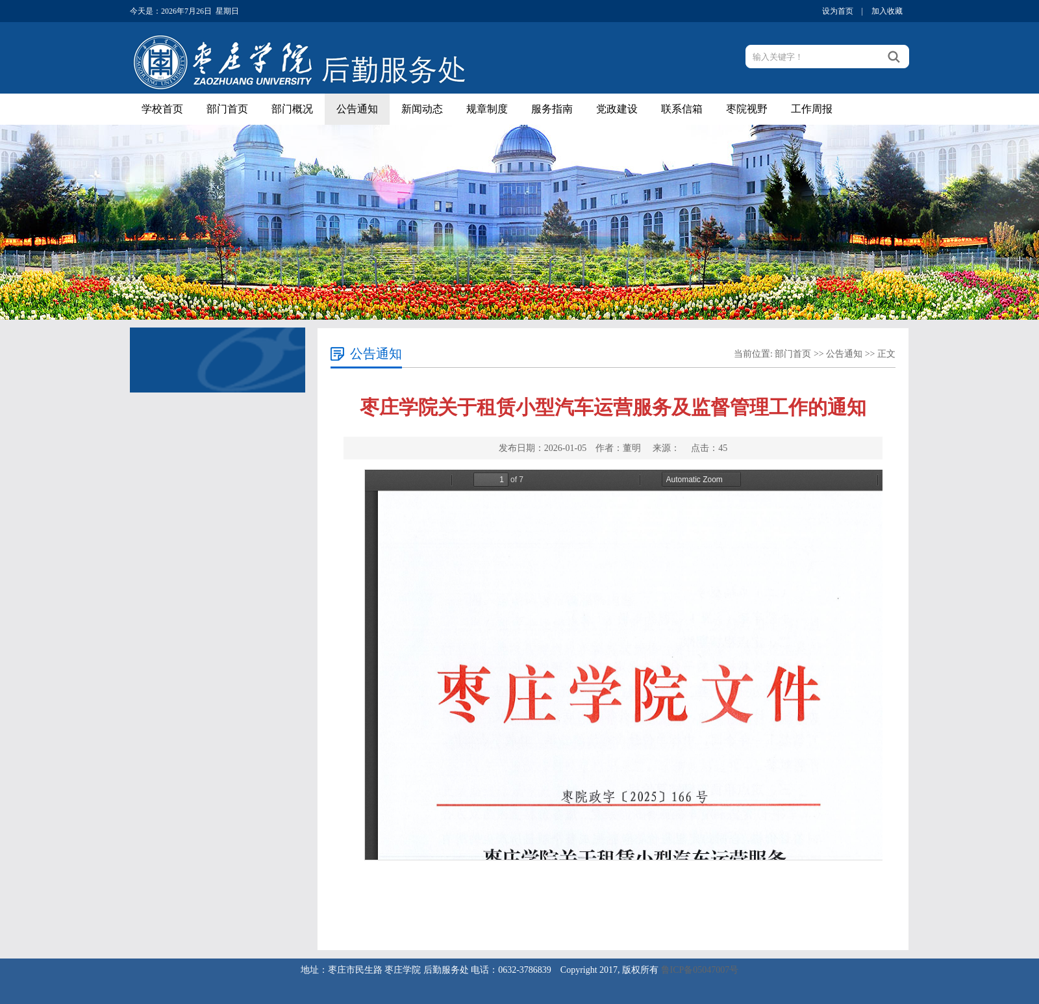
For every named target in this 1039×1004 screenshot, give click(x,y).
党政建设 (617, 108)
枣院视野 (747, 108)
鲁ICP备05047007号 (700, 970)
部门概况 (292, 108)
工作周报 (811, 108)
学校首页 (162, 108)
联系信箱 (682, 108)
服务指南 (552, 108)
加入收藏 (887, 11)
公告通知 (357, 108)
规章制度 (487, 108)
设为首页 (837, 11)
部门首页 (227, 108)
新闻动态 (422, 108)
